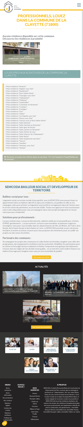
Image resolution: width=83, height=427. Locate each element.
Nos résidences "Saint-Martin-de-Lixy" (21, 132)
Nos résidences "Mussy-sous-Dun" (19, 118)
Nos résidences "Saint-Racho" (17, 136)
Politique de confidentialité (7, 419)
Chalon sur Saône (34, 402)
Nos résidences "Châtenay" (16, 100)
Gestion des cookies (8, 409)
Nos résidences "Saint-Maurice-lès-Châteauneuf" (25, 134)
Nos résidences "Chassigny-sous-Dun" (20, 95)
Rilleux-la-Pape (35, 409)
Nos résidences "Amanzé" (16, 86)
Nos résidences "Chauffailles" (17, 102)
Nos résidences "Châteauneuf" (18, 98)
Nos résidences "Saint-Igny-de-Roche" (20, 127)
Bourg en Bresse (35, 396)
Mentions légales (8, 404)
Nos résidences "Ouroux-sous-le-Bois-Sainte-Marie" (26, 120)
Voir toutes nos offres (41, 257)
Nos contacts (8, 400)
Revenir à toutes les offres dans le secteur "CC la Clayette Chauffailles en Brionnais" (41, 158)
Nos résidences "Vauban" (16, 148)
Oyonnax (35, 406)
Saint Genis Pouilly (34, 413)
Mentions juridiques (8, 414)
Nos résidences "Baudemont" (17, 91)
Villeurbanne (35, 419)
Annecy (34, 393)
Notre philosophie (7, 394)
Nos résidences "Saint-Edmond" (18, 123)
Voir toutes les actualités (41, 327)
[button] (4, 423)
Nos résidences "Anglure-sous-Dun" (20, 89)
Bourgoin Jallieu (35, 399)
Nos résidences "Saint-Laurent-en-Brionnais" (23, 130)
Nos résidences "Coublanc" (16, 107)
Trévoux (34, 416)
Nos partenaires (8, 398)
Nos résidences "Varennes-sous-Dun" (20, 145)
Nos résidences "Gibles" (15, 114)
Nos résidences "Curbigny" (16, 109)
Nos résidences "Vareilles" (16, 143)
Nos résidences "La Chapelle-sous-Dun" (21, 116)
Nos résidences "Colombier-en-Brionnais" (22, 105)
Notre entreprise (8, 389)
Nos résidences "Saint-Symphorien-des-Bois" (23, 139)
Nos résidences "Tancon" (16, 141)
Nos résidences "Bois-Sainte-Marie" (20, 93)
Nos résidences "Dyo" (14, 111)
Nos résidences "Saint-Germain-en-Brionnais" (23, 125)
